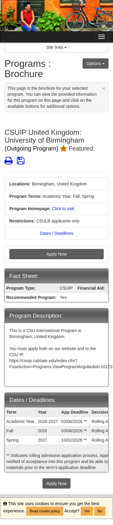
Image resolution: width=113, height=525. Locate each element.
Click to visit (63, 208)
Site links (56, 47)
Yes (87, 511)
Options (95, 63)
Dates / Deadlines (56, 233)
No (100, 511)
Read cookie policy (45, 511)
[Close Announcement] (103, 88)
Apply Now (56, 254)
